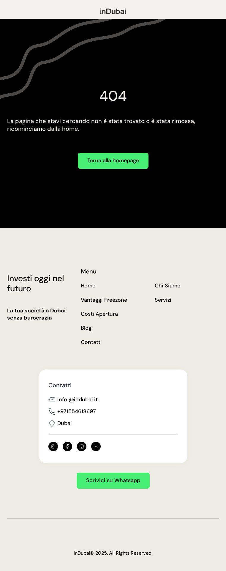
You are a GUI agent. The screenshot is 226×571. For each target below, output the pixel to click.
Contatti (91, 342)
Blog (86, 328)
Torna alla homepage (113, 160)
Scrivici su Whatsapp (113, 480)
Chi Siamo (168, 285)
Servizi (163, 300)
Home (88, 285)
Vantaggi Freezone (104, 300)
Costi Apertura (99, 314)
